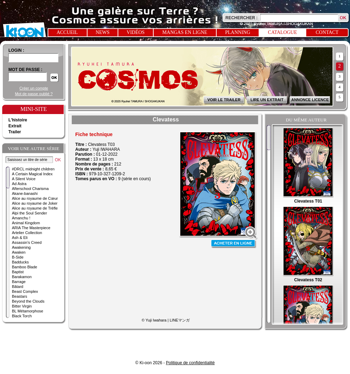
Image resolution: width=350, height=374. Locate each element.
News (103, 32)
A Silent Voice (23, 179)
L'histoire (17, 120)
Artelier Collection (27, 233)
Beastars (19, 296)
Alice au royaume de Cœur (35, 198)
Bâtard (17, 286)
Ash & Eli (20, 237)
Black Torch (22, 316)
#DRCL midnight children (33, 169)
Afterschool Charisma (30, 188)
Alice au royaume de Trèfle (35, 208)
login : (16, 50)
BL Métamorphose (27, 311)
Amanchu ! (21, 218)
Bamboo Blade (24, 267)
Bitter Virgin (22, 306)
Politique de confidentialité (190, 362)
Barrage (19, 282)
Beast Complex (25, 291)
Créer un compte (34, 88)
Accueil (67, 32)
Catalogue (282, 32)
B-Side (17, 257)
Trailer (14, 131)
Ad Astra (19, 184)
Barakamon (21, 277)
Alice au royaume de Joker (34, 203)
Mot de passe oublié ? (34, 94)
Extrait (14, 126)
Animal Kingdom (26, 223)
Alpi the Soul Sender (29, 213)
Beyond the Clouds (28, 301)
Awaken (19, 252)
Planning (237, 32)
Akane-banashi (24, 193)
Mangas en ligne (184, 32)
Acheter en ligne (234, 244)
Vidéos (136, 32)
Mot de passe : (25, 69)
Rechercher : (241, 17)
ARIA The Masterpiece (31, 228)
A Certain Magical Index (32, 174)
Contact (327, 32)
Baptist (18, 272)
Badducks (20, 262)
